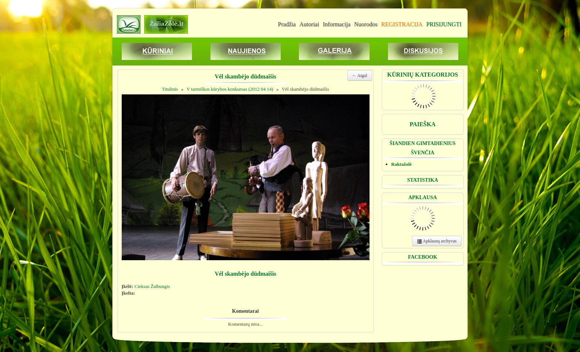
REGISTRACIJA (401, 24)
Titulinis (170, 89)
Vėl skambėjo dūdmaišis (305, 89)
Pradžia (287, 24)
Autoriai (309, 24)
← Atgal (359, 75)
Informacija (337, 24)
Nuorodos (365, 24)
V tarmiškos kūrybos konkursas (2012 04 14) (229, 89)
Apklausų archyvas (437, 241)
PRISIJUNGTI (443, 24)
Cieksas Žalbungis (152, 286)
